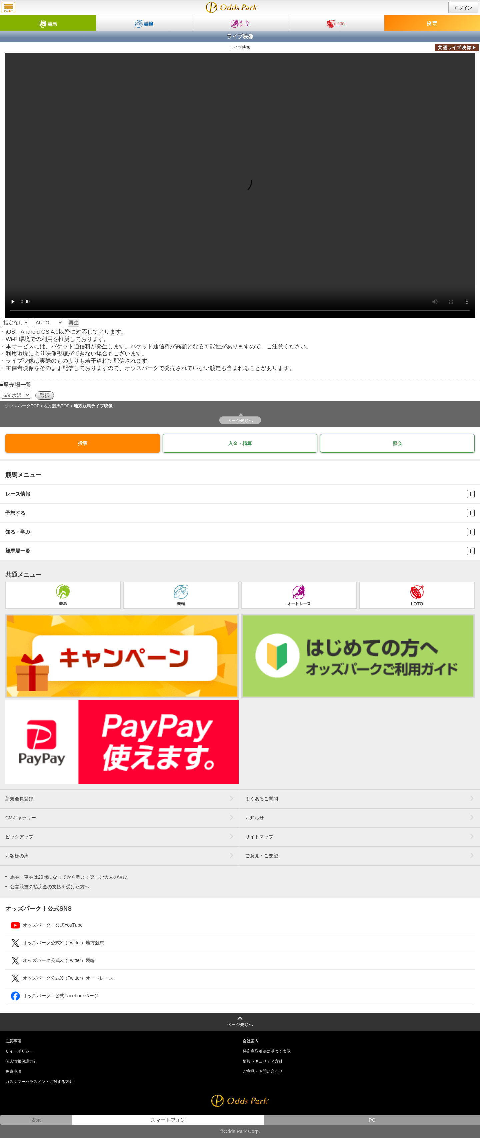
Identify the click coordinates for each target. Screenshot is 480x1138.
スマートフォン (168, 1120)
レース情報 (240, 494)
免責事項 (13, 1071)
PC (372, 1120)
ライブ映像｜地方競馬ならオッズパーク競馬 (232, 7)
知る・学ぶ (240, 532)
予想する (240, 513)
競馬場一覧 (240, 551)
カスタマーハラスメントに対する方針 (39, 1081)
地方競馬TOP (56, 405)
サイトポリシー (19, 1051)
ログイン (463, 7)
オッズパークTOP (22, 405)
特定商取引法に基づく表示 (267, 1051)
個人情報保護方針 (21, 1061)
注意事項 (13, 1041)
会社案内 (251, 1041)
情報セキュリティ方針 (263, 1061)
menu (8, 7)
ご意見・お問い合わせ (263, 1071)
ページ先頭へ (240, 420)
